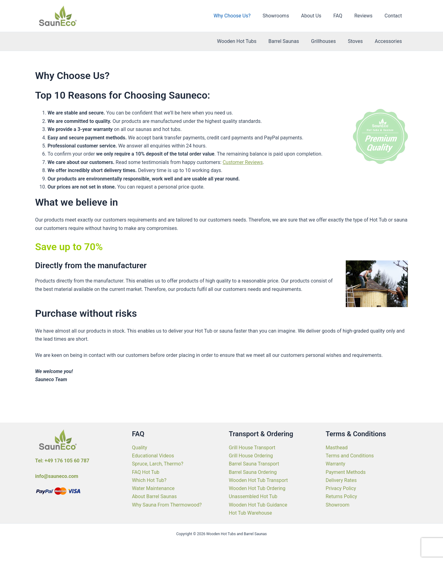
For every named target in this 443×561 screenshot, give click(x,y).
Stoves (358, 41)
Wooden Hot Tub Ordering (257, 488)
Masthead (337, 447)
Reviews (366, 16)
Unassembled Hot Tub (253, 496)
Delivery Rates (341, 480)
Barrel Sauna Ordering (253, 472)
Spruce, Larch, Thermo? (158, 463)
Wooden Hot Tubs (246, 41)
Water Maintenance (153, 488)
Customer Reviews (243, 162)
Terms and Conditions (350, 455)
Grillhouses (328, 41)
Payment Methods (346, 472)
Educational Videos (153, 455)
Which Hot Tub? (149, 480)
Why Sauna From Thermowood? (167, 504)
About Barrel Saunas (154, 496)
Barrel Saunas (291, 41)
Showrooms (285, 16)
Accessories (389, 41)
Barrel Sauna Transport (254, 463)
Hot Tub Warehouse (250, 513)
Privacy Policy (341, 488)
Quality (139, 447)
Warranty (335, 463)
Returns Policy (341, 496)
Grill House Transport (252, 447)
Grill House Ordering (251, 455)
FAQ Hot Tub (146, 472)
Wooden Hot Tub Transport (258, 480)
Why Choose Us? (243, 16)
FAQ (343, 16)
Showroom (337, 504)
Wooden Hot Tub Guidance (258, 504)
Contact (394, 16)
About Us (318, 16)
